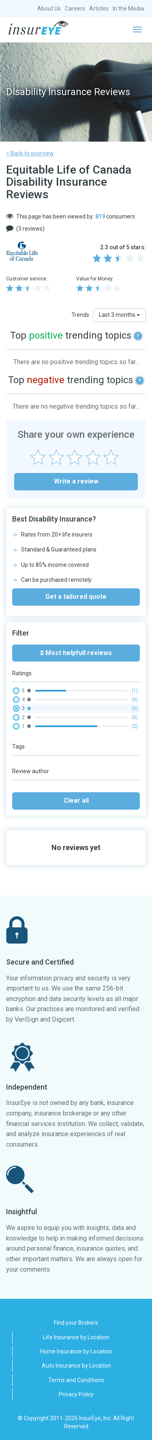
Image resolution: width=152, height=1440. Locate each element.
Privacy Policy (76, 1394)
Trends (80, 315)
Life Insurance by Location (76, 1337)
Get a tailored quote (76, 596)
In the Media (128, 8)
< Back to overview (30, 153)
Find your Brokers (76, 1322)
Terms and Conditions (76, 1380)
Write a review (76, 481)
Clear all (76, 800)
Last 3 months (119, 315)
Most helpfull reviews (76, 653)
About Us (49, 8)
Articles (99, 8)
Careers (75, 8)
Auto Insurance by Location (76, 1365)
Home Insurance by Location (76, 1351)
